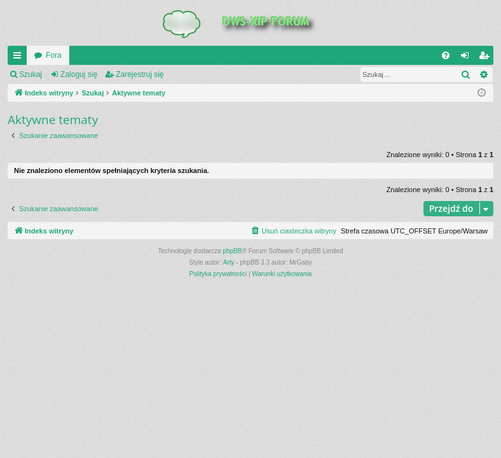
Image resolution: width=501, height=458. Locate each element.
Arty (229, 262)
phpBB (232, 250)
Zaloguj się (78, 74)
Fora (54, 55)
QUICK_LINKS (20, 58)
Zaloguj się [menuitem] (467, 58)
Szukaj (30, 74)
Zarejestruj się (139, 74)
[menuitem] (445, 55)
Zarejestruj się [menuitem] (486, 58)
